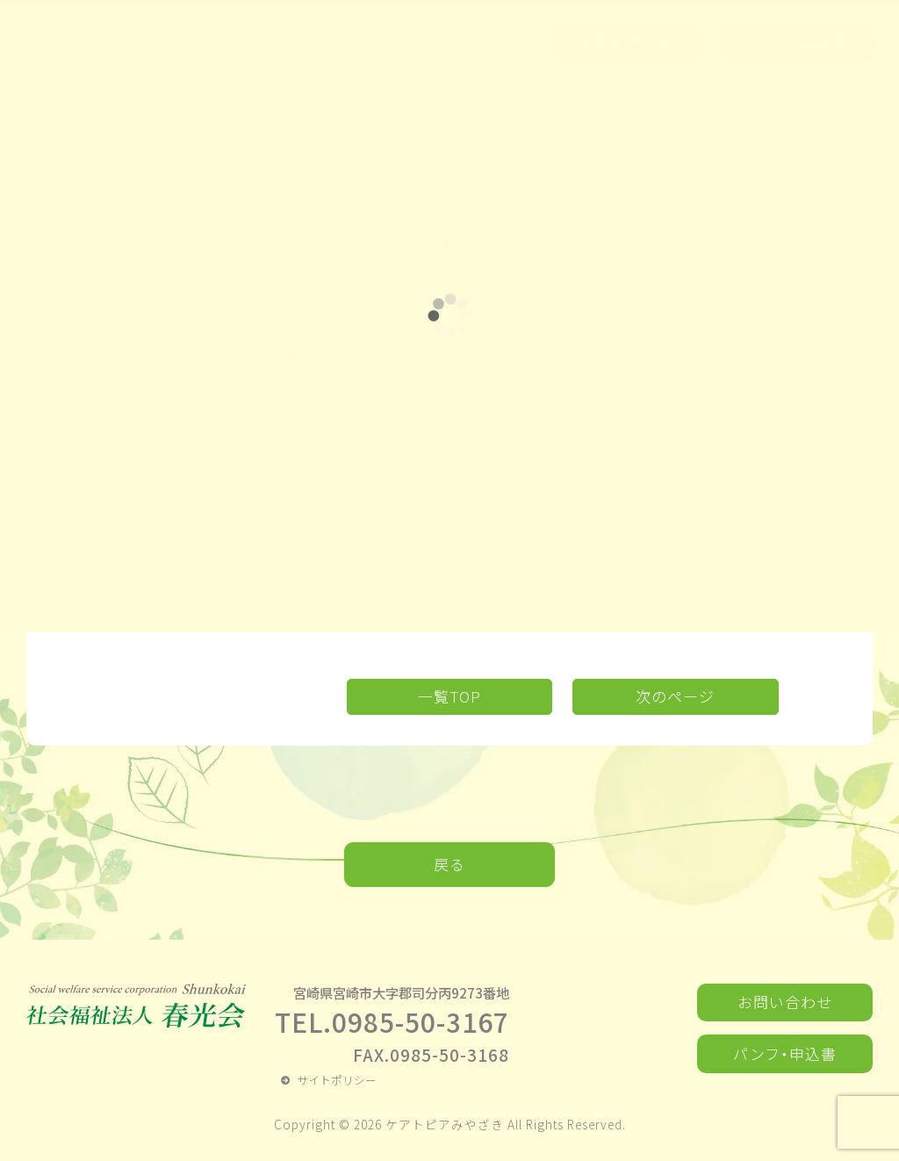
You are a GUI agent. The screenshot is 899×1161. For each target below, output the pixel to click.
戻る (449, 864)
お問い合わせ (784, 1002)
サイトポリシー (337, 1079)
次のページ (675, 696)
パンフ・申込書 (785, 1053)
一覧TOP (449, 696)
